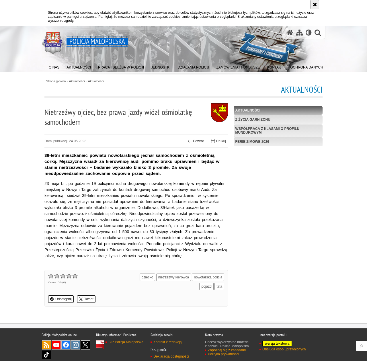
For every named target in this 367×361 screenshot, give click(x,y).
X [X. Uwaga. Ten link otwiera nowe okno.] (85, 345)
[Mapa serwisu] (299, 32)
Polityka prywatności (223, 354)
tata (219, 286)
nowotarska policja (208, 277)
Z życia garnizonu (252, 120)
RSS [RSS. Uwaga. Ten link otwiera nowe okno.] (46, 345)
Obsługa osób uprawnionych (284, 349)
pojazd (206, 286)
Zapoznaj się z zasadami (227, 350)
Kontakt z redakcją (167, 342)
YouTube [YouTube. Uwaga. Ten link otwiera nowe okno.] (56, 345)
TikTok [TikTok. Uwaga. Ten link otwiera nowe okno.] (46, 354)
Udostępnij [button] (61, 299)
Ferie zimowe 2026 (252, 142)
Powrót (196, 141)
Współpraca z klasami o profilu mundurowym (267, 130)
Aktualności (77, 81)
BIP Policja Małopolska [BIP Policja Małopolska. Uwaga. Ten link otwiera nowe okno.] (125, 342)
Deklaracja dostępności (171, 356)
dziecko (147, 277)
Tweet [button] (86, 299)
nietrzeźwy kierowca (173, 277)
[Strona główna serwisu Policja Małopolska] (290, 32)
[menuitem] (54, 66)
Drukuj (218, 141)
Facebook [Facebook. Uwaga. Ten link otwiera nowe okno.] (66, 345)
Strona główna (56, 81)
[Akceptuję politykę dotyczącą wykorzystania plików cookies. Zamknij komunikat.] (315, 4)
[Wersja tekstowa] (309, 32)
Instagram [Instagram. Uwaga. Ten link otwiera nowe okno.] (75, 345)
